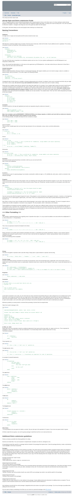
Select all (6, 38)
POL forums (48, 489)
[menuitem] (12, 13)
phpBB (33, 494)
